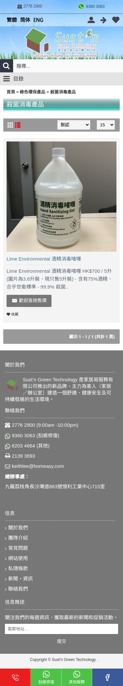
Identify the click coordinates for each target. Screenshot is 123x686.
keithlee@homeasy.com (34, 466)
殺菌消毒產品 (63, 91)
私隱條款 (16, 569)
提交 (61, 641)
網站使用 (16, 558)
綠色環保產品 (32, 91)
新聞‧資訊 (19, 579)
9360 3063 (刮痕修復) (32, 436)
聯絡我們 (16, 589)
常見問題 (16, 548)
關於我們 (16, 528)
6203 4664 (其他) (27, 446)
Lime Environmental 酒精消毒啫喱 (44, 259)
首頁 (11, 91)
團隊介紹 (16, 538)
